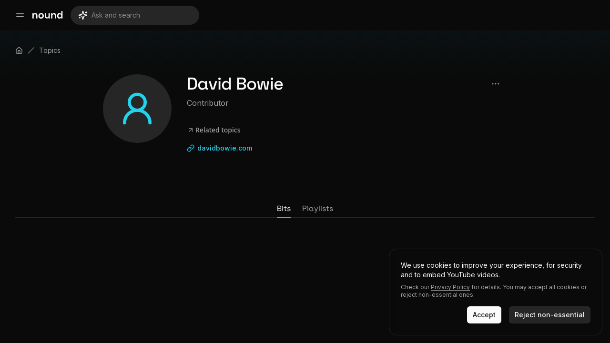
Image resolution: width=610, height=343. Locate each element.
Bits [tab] (284, 208)
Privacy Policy (450, 287)
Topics (50, 50)
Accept (484, 315)
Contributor (208, 103)
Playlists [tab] (317, 208)
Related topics (213, 129)
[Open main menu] (20, 15)
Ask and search (109, 15)
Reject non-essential (550, 315)
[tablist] (305, 209)
